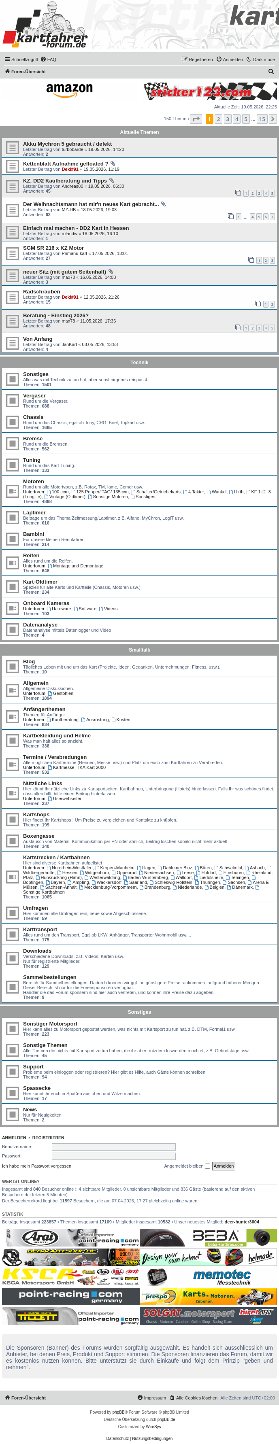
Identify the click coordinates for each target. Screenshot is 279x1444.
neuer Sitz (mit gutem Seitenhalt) (64, 272)
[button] (196, 119)
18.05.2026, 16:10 (100, 233)
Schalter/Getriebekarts (156, 491)
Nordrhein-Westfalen (70, 867)
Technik (139, 362)
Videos (108, 608)
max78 (68, 277)
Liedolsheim (209, 877)
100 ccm (57, 491)
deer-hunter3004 (242, 1221)
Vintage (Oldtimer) (64, 496)
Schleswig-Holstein (170, 882)
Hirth (236, 491)
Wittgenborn (94, 872)
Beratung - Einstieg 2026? (56, 315)
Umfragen (35, 908)
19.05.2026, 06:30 (106, 186)
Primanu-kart (74, 253)
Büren (203, 867)
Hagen (146, 867)
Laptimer (34, 513)
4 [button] (236, 119)
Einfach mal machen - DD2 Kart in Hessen (76, 228)
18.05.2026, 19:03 (99, 209)
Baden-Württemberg (145, 877)
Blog (29, 661)
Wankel (216, 491)
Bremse (33, 438)
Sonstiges (36, 374)
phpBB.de (166, 1419)
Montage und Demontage (75, 565)
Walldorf (181, 877)
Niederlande (187, 887)
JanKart (69, 344)
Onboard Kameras (46, 603)
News (30, 1109)
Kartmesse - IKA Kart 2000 (77, 767)
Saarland (135, 882)
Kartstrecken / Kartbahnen (56, 857)
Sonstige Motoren (108, 496)
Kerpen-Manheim (114, 867)
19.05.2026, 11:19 (101, 169)
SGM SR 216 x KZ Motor (53, 248)
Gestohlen (60, 693)
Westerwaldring (102, 877)
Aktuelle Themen (139, 132)
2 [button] (218, 119)
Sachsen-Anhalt (58, 887)
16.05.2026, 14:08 (98, 277)
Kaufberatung (63, 719)
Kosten (120, 719)
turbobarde (72, 149)
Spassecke (37, 1088)
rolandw (69, 233)
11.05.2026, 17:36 (98, 321)
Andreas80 (72, 186)
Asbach (255, 867)
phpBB (119, 1412)
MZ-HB (69, 209)
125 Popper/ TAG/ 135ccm (100, 491)
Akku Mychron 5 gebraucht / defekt (67, 144)
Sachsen (234, 882)
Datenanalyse (40, 625)
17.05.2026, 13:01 (110, 253)
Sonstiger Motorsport (50, 1024)
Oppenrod (123, 872)
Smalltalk (139, 650)
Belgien (214, 887)
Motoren (33, 481)
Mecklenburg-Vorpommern (107, 887)
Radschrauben (41, 292)
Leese (185, 872)
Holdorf (206, 872)
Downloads (37, 951)
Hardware (59, 608)
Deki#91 (70, 169)
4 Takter (193, 491)
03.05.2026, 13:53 (100, 344)
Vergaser (34, 396)
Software (85, 608)
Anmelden (14, 1137)
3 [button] (227, 119)
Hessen (67, 872)
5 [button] (246, 119)
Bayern (55, 882)
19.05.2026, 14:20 (106, 149)
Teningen (237, 877)
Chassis (33, 417)
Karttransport (40, 929)
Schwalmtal (228, 867)
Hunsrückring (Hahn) (59, 877)
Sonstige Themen (45, 1045)
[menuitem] (48, 59)
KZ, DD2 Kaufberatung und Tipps (65, 181)
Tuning (31, 460)
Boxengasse (39, 836)
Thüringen (207, 882)
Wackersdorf (106, 882)
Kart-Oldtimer (40, 582)
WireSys (153, 1427)
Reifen (31, 555)
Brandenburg (154, 887)
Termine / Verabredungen (55, 757)
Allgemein (36, 683)
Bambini (33, 534)
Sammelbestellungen (50, 977)
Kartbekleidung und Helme (57, 736)
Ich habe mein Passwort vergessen (36, 1166)
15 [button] (262, 119)
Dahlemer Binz (175, 867)
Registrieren (48, 1137)
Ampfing (78, 882)
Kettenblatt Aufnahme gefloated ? (66, 164)
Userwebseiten (65, 798)
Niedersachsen (156, 872)
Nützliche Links (42, 783)
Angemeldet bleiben (187, 1166)
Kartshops (36, 814)
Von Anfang (38, 339)
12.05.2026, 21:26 (101, 297)
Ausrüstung (95, 719)
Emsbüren (231, 872)
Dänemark (240, 887)
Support (33, 1067)
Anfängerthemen (44, 709)
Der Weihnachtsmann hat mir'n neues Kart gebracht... (91, 204)
